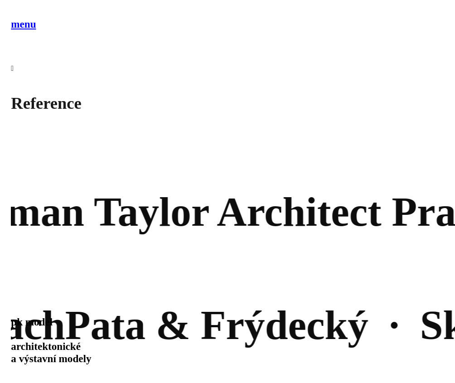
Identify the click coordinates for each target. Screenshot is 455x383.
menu (23, 24)
